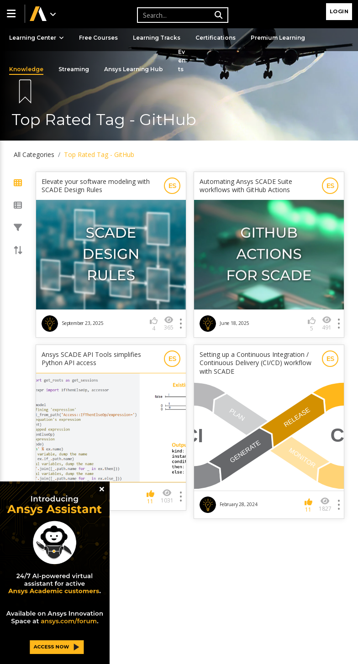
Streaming (73, 69)
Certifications (215, 37)
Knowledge (26, 69)
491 (327, 323)
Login (339, 11)
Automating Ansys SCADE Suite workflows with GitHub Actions (246, 186)
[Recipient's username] (181, 15)
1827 (325, 504)
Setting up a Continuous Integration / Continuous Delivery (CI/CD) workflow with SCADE (255, 362)
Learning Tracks (156, 37)
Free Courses (98, 37)
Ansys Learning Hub (133, 69)
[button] (12, 13)
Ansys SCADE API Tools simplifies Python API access (91, 358)
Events (181, 60)
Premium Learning (278, 37)
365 (169, 323)
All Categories (34, 154)
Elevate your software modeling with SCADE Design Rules (96, 186)
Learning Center (36, 37)
